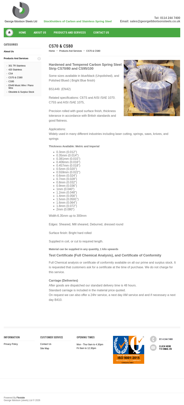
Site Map (44, 348)
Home (22, 32)
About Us (40, 32)
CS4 (10, 73)
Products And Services (70, 32)
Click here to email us (165, 347)
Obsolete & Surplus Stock (21, 92)
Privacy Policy (11, 344)
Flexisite (21, 397)
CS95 (11, 81)
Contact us (101, 32)
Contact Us (45, 344)
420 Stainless (15, 69)
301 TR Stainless (17, 65)
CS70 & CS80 (15, 77)
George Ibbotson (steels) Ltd (9, 32)
